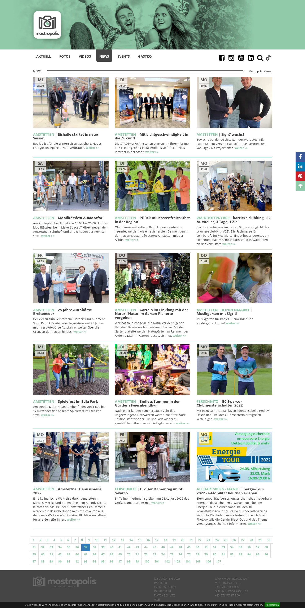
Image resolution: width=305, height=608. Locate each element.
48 (180, 547)
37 (85, 547)
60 (42, 554)
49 (189, 547)
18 (165, 540)
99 (137, 561)
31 (34, 547)
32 (42, 547)
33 (51, 547)
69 (120, 554)
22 (199, 540)
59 (34, 554)
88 (42, 561)
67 (103, 554)
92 (77, 561)
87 (34, 561)
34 (60, 547)
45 (154, 547)
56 (249, 547)
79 (206, 554)
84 (249, 554)
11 (105, 540)
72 (146, 554)
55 (240, 547)
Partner (160, 583)
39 (103, 547)
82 (232, 554)
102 (167, 561)
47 (171, 547)
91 (68, 561)
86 (266, 554)
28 (251, 540)
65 (85, 554)
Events (123, 56)
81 (223, 554)
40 (111, 547)
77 (189, 554)
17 (156, 540)
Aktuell (43, 56)
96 (111, 561)
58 (266, 547)
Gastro (145, 56)
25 (225, 540)
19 (174, 540)
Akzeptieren (272, 604)
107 (218, 561)
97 (120, 561)
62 (60, 554)
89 (51, 561)
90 (60, 561)
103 (177, 561)
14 (131, 540)
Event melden (165, 587)
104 (187, 561)
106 (208, 561)
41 (120, 547)
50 (197, 547)
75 (171, 554)
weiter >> (92, 148)
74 (163, 554)
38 (94, 547)
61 (51, 554)
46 (163, 547)
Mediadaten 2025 (167, 579)
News (104, 56)
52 (214, 547)
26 (234, 540)
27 (242, 540)
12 (114, 540)
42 (128, 547)
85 (257, 554)
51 (206, 547)
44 (146, 547)
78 (197, 554)
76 (180, 554)
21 (191, 540)
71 (137, 554)
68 (111, 554)
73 (154, 554)
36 (77, 547)
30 (268, 540)
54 (232, 547)
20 (182, 540)
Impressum (162, 591)
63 (68, 554)
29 (260, 540)
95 (103, 561)
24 (217, 540)
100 (146, 561)
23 (208, 540)
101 (157, 561)
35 (68, 547)
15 (139, 540)
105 (198, 561)
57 (257, 547)
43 (137, 547)
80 (214, 554)
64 (77, 554)
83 (240, 554)
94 (94, 561)
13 (122, 540)
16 (148, 540)
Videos (85, 56)
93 (85, 561)
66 (94, 554)
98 (128, 561)
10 (96, 540)
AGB (157, 600)
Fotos (64, 56)
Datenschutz (164, 595)
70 (128, 554)
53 (223, 547)
